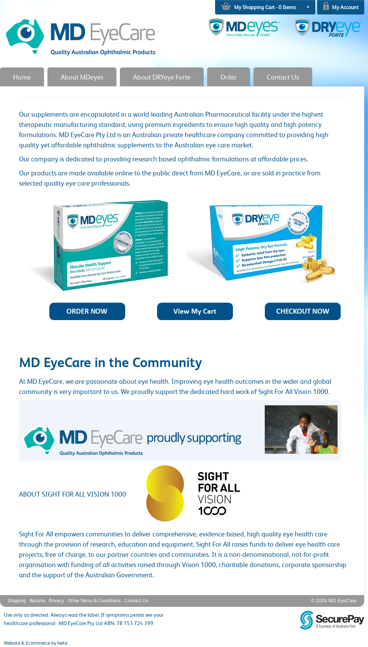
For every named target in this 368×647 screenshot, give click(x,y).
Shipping (17, 600)
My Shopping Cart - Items (258, 6)
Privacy (56, 600)
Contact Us (283, 77)
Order (228, 77)
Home (22, 77)
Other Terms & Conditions (94, 600)
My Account (341, 6)
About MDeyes (82, 77)
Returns (37, 600)
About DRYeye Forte (161, 77)
